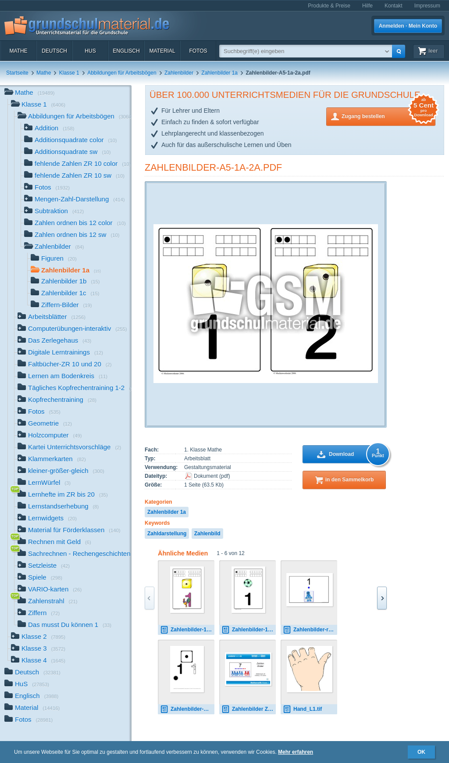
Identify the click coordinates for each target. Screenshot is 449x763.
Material (162, 51)
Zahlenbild (207, 533)
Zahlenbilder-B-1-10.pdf (187, 709)
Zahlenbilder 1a (219, 73)
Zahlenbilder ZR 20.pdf (248, 709)
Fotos (198, 51)
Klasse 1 (69, 73)
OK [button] (421, 752)
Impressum (427, 6)
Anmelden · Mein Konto (408, 26)
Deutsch (54, 51)
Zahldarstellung (166, 533)
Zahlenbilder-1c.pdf (248, 630)
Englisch (126, 51)
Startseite (17, 73)
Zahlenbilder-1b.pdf (187, 630)
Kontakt (394, 6)
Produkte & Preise (329, 6)
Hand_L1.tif (302, 709)
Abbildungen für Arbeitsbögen (121, 73)
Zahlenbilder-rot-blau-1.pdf (310, 630)
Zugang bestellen (388, 115)
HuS (90, 51)
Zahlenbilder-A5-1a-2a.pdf (213, 167)
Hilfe (367, 6)
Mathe (18, 51)
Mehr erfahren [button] (295, 752)
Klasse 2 (38, 637)
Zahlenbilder (178, 73)
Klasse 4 (38, 661)
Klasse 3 (38, 649)
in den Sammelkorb (349, 479)
